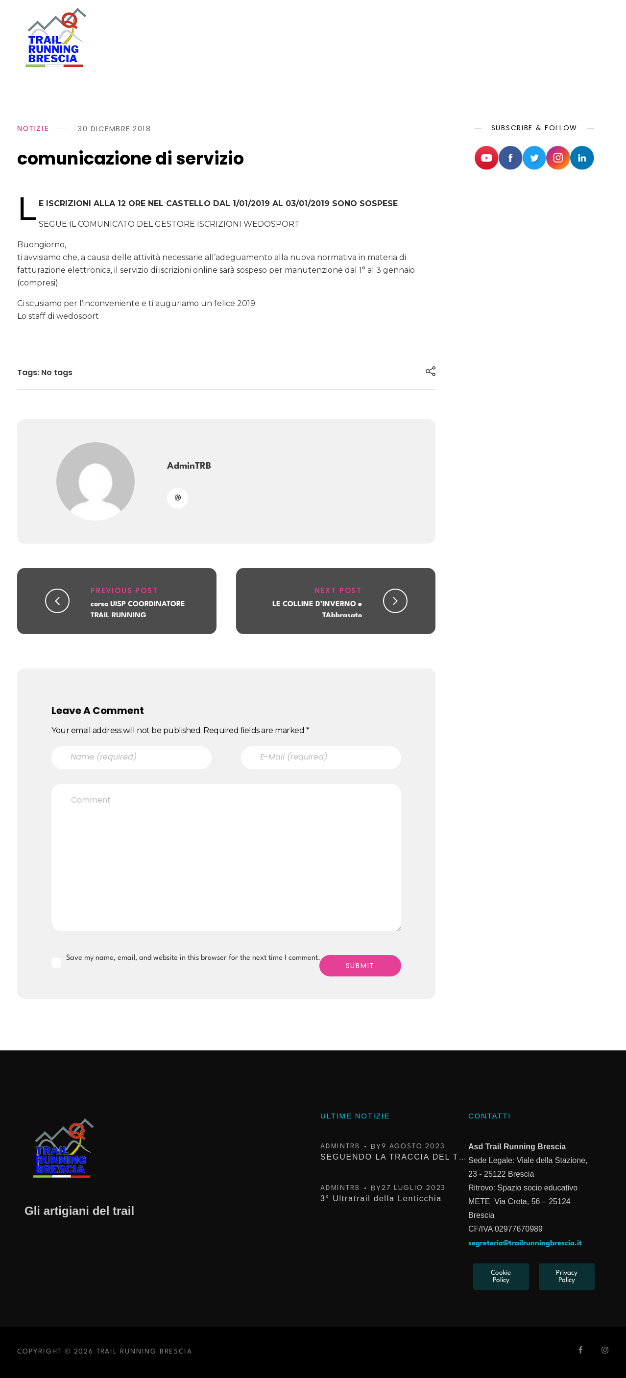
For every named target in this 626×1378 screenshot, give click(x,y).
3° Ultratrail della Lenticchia (381, 1198)
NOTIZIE (33, 128)
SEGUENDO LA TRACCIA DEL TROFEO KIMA (393, 1157)
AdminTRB (189, 466)
